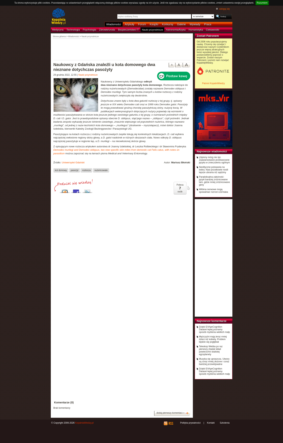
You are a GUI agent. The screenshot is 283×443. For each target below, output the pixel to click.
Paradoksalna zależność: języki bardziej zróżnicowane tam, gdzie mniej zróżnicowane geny (214, 181)
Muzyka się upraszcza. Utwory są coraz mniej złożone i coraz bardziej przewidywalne (214, 361)
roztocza (86, 170)
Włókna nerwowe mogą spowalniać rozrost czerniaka (213, 190)
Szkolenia (225, 423)
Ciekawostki (212, 29)
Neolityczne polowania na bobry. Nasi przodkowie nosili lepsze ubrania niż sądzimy (213, 170)
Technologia (73, 29)
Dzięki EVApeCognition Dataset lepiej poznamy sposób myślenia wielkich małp (214, 329)
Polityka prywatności (190, 423)
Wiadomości (113, 24)
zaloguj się (224, 9)
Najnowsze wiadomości (212, 151)
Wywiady (195, 24)
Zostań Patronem (208, 35)
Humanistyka (196, 29)
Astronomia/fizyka (176, 29)
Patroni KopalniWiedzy (213, 83)
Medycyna (58, 29)
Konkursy (167, 24)
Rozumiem (262, 3)
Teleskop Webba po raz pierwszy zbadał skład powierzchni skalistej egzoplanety (211, 350)
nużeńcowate (101, 170)
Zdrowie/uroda (107, 29)
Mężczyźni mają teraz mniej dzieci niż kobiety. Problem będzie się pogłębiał (213, 339)
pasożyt (74, 170)
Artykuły (129, 24)
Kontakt (211, 423)
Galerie (181, 24)
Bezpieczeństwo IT (128, 29)
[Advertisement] (121, 49)
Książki (154, 24)
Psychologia (89, 29)
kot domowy (61, 170)
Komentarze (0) (64, 402)
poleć (188, 188)
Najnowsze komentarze (212, 320)
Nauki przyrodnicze (152, 29)
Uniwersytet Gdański (73, 162)
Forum (142, 24)
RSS (171, 423)
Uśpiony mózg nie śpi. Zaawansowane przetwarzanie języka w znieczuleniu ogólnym (214, 160)
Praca (207, 24)
